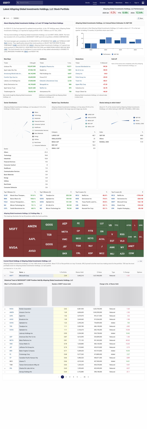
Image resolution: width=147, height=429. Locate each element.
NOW (77, 199)
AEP (11, 337)
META (11, 340)
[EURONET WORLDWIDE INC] (83, 66)
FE (10, 354)
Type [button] (114, 272)
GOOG (42, 199)
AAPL (11, 316)
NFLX (77, 195)
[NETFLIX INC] (45, 88)
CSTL (5, 208)
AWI (5, 49)
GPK (112, 208)
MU (5, 205)
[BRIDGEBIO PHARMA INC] (47, 66)
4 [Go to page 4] (73, 377)
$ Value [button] (100, 272)
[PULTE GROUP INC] (81, 77)
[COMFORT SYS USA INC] (11, 77)
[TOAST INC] (81, 81)
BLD (5, 43)
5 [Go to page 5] (77, 377)
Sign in (136, 2)
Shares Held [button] (81, 272)
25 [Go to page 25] (84, 377)
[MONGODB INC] (45, 84)
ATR (54, 41)
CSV (140, 261)
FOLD (5, 202)
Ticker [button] (13, 272)
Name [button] (22, 272)
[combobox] (30, 2)
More (128, 3)
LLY (41, 205)
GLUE (5, 195)
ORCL (113, 205)
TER (41, 195)
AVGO (11, 319)
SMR (77, 208)
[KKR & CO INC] (81, 70)
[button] (140, 18)
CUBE (14, 45)
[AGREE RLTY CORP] (81, 84)
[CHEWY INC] (81, 73)
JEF (11, 347)
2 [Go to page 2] (66, 377)
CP (10, 358)
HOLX (31, 45)
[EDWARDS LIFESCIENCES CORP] (49, 81)
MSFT (113, 202)
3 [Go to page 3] (69, 377)
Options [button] (140, 272)
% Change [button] (127, 272)
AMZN (12, 312)
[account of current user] (143, 2)
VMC (11, 344)
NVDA (11, 309)
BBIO (26, 51)
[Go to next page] (88, 376)
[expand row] (4, 275)
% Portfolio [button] (64, 272)
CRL (11, 368)
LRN (77, 205)
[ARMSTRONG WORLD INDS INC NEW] (13, 73)
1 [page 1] (62, 377)
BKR (11, 351)
